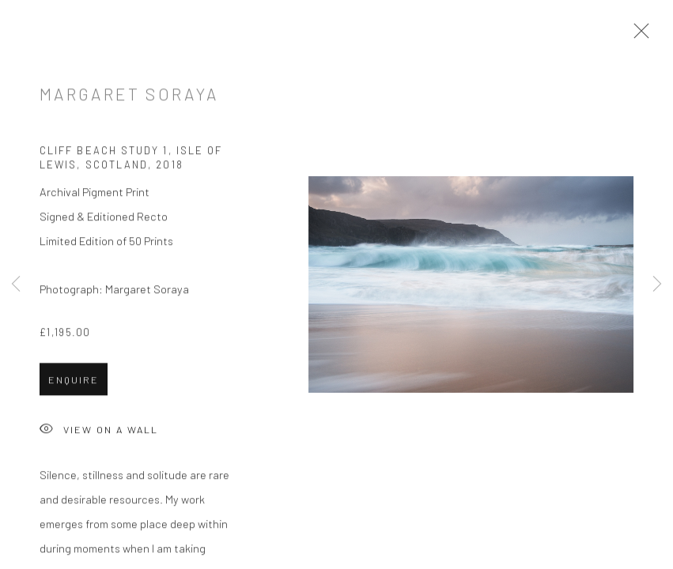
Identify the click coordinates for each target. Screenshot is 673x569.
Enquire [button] (73, 381)
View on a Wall (99, 432)
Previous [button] (16, 284)
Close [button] (637, 35)
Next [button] (657, 284)
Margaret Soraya (129, 96)
